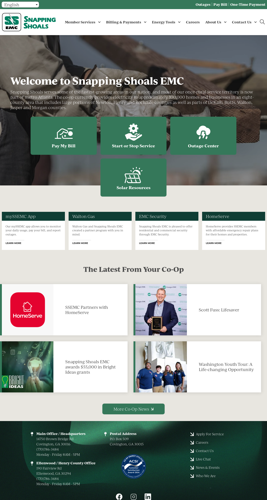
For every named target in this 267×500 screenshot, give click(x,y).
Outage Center (165, 136)
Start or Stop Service (102, 136)
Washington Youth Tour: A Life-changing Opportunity (226, 326)
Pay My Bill (38, 136)
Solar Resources (228, 136)
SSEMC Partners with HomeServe (86, 269)
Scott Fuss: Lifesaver (219, 268)
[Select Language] (20, 4)
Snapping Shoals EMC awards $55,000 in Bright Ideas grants (90, 326)
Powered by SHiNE (166, 482)
